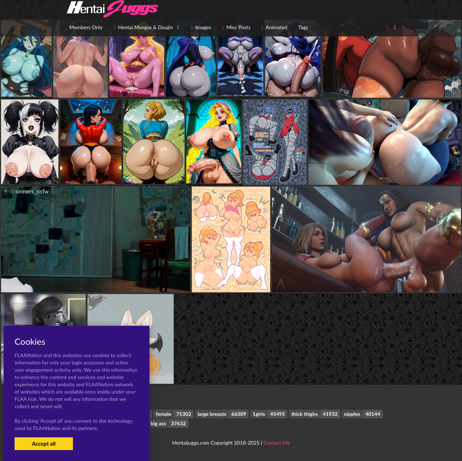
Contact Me (277, 442)
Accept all (43, 443)
